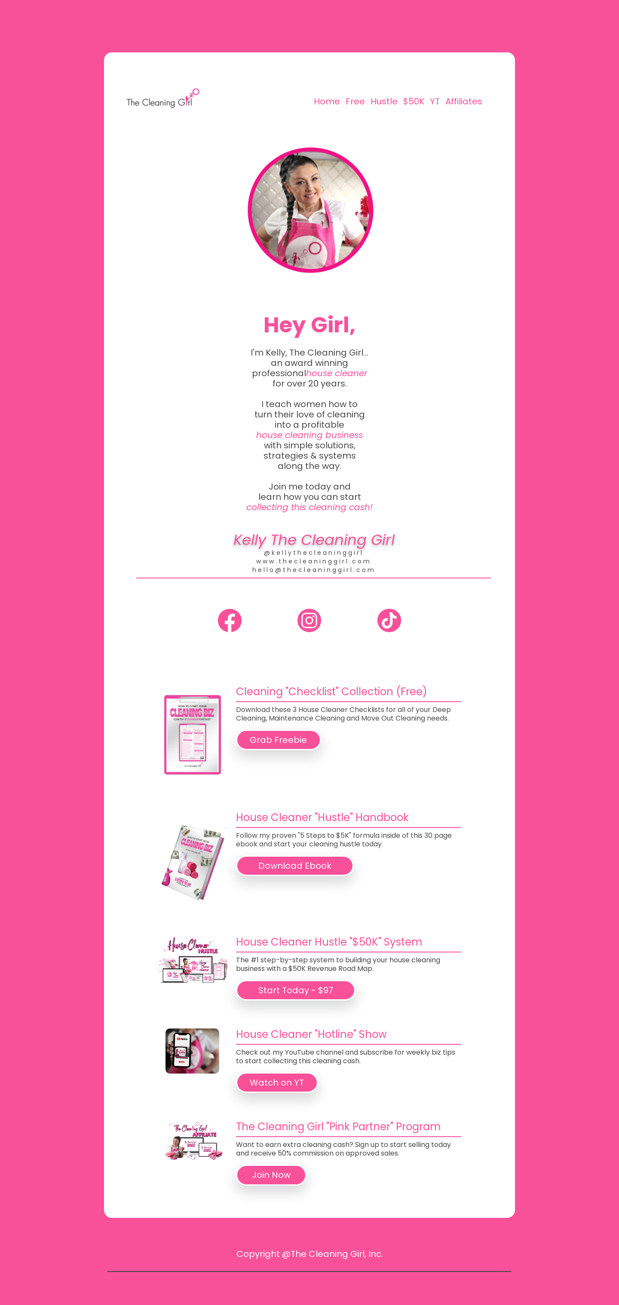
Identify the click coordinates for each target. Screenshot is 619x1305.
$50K (413, 101)
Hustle (384, 101)
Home (327, 101)
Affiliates (463, 101)
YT (435, 101)
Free (355, 101)
